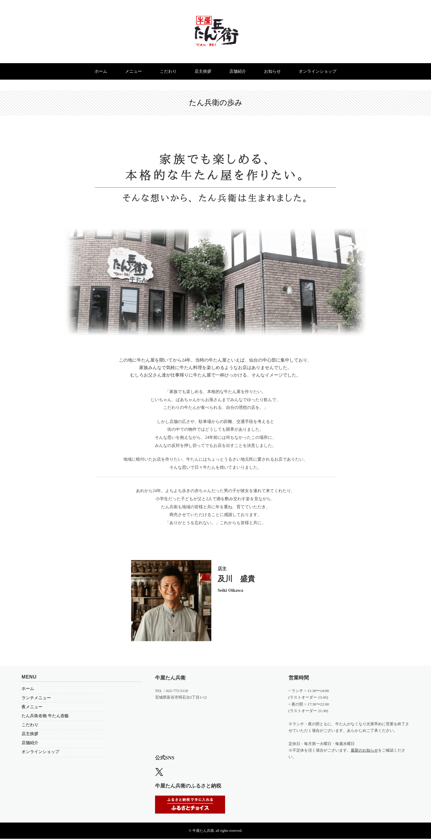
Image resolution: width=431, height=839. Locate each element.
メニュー (131, 71)
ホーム (98, 71)
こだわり (167, 71)
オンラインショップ (321, 71)
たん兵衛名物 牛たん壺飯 (45, 716)
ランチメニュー (36, 698)
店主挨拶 (203, 71)
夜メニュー (32, 707)
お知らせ (274, 71)
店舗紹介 (238, 71)
